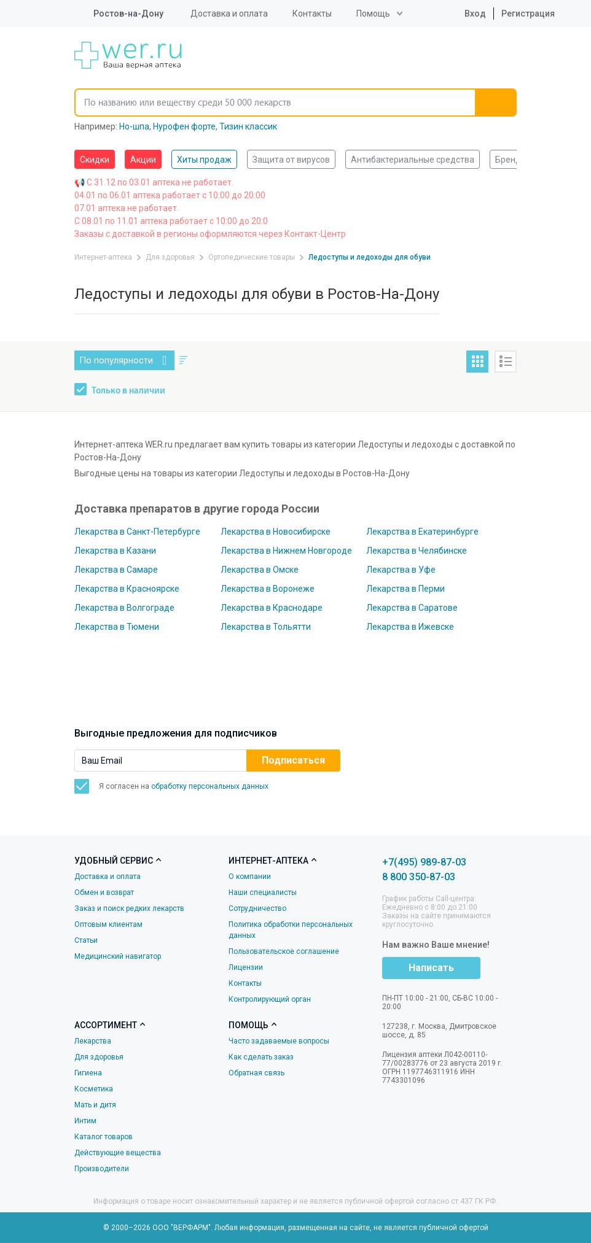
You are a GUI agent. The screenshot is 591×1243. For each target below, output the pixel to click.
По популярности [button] (126, 360)
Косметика (93, 1089)
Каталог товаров (103, 1137)
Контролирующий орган (270, 999)
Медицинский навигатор (117, 956)
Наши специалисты (263, 892)
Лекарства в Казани (115, 551)
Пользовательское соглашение (284, 951)
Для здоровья (98, 1057)
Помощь (373, 13)
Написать (431, 968)
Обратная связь (256, 1073)
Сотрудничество (257, 908)
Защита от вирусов (291, 160)
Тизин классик (248, 126)
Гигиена (88, 1073)
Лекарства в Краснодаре (272, 608)
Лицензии (246, 967)
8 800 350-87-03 (418, 877)
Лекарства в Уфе (401, 570)
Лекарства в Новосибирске (276, 531)
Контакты (312, 13)
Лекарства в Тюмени (116, 627)
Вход (465, 13)
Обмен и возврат (104, 892)
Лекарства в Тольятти (266, 627)
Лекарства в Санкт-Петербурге (137, 531)
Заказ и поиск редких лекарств (129, 908)
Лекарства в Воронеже (268, 589)
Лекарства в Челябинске (416, 551)
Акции (143, 160)
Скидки (94, 160)
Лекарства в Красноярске (126, 589)
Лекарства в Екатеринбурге (422, 531)
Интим (85, 1121)
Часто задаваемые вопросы (279, 1041)
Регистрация (528, 13)
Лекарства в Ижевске (410, 627)
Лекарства (92, 1041)
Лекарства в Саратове (412, 608)
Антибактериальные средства (412, 160)
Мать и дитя (95, 1105)
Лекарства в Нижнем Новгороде (286, 551)
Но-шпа (134, 126)
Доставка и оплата (229, 13)
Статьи (86, 940)
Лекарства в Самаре (116, 570)
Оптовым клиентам (108, 924)
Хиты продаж (204, 160)
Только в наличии (128, 391)
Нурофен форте (184, 126)
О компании (250, 876)
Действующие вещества (117, 1152)
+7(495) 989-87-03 (424, 862)
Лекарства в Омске (260, 570)
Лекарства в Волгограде (124, 608)
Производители (101, 1168)
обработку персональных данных (209, 786)
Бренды (511, 160)
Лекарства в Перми (405, 589)
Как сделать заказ (261, 1057)
